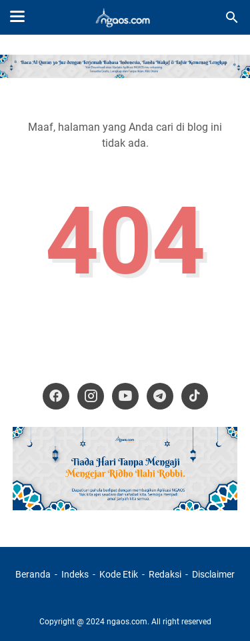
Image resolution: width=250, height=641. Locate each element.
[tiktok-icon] (194, 396)
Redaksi (165, 574)
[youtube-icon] (125, 396)
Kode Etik (118, 574)
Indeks (76, 574)
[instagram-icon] (90, 396)
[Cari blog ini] (232, 17)
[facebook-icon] (56, 396)
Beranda (33, 574)
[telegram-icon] (160, 396)
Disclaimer (213, 574)
